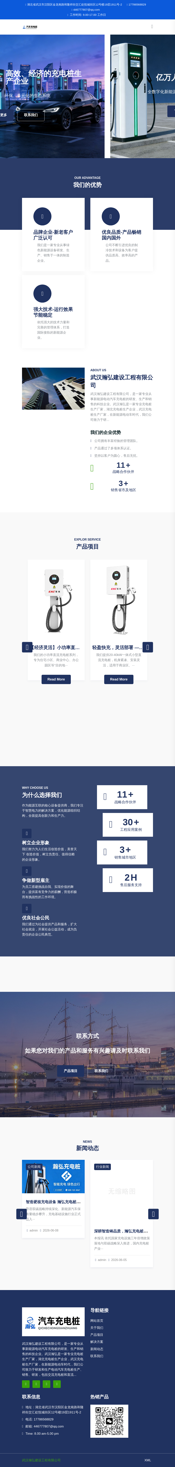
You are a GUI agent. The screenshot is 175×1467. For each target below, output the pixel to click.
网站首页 (96, 1321)
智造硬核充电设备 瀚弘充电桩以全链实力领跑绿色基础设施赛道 (79, 1202)
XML (147, 1460)
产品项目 (70, 1071)
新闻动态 (96, 1349)
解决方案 (96, 1342)
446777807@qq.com (85, 9)
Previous (27, 647)
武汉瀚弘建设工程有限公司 (41, 1460)
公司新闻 (34, 1167)
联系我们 (101, 115)
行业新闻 (102, 1167)
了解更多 (70, 115)
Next (148, 647)
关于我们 (96, 1328)
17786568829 (136, 4)
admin (32, 1230)
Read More (56, 679)
